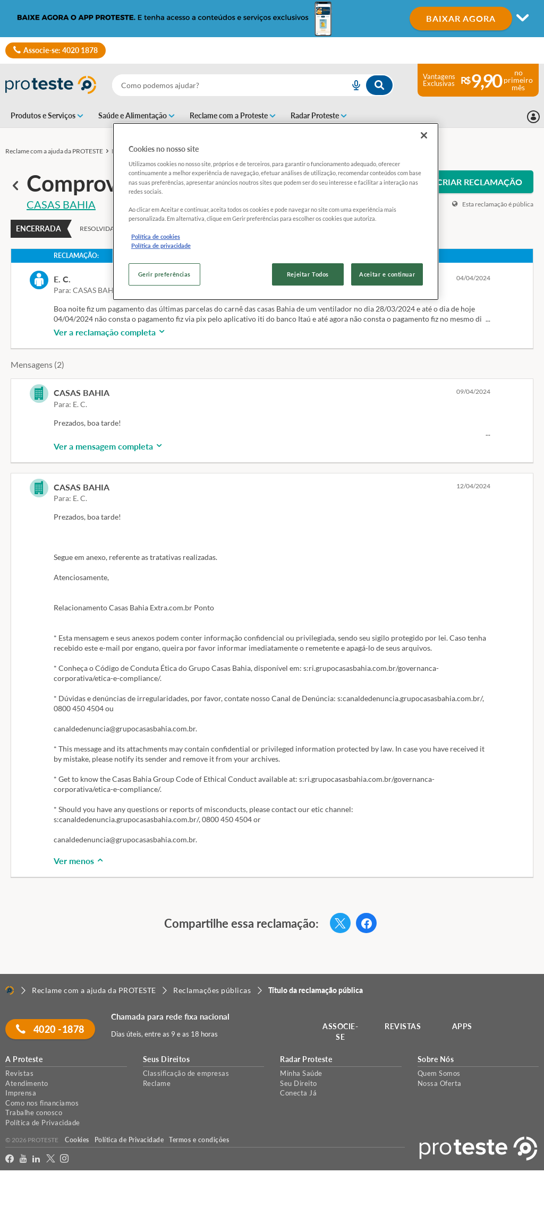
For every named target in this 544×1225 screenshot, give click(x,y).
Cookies (77, 1140)
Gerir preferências (164, 274)
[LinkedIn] (36, 1159)
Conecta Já (298, 1093)
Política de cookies (155, 236)
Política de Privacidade (42, 1122)
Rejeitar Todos (308, 274)
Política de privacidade (161, 245)
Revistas (19, 1073)
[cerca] (218, 85)
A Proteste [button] (23, 1059)
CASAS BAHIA (61, 204)
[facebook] (9, 1159)
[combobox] (252, 85)
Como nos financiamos (42, 1103)
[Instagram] (64, 1159)
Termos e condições (199, 1140)
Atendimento (26, 1083)
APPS (463, 1026)
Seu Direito (298, 1083)
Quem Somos (439, 1073)
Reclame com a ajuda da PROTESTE (54, 151)
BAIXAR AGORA (461, 18)
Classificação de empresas (186, 1073)
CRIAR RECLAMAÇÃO (479, 182)
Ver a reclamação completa (110, 332)
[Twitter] (50, 1159)
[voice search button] (352, 85)
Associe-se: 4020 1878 (55, 50)
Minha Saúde (301, 1073)
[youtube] (23, 1159)
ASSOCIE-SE (341, 1031)
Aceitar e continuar (387, 274)
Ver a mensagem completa (109, 446)
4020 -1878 (50, 1029)
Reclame (157, 1083)
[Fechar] (424, 135)
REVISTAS (404, 1026)
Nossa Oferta (440, 1083)
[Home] (9, 990)
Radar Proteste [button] (306, 1059)
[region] (276, 211)
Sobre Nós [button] (436, 1059)
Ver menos (79, 861)
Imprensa (20, 1093)
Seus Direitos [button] (166, 1059)
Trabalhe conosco (33, 1112)
